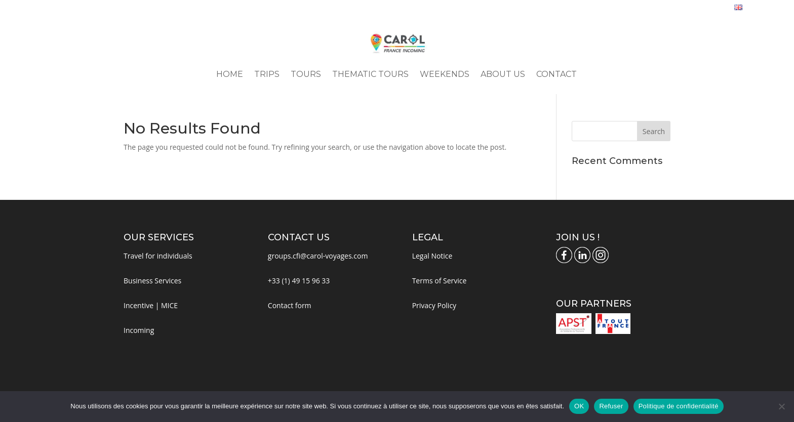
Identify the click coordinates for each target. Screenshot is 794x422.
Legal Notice (432, 256)
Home (229, 75)
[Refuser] (781, 406)
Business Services (152, 280)
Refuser (611, 406)
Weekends (444, 75)
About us (503, 75)
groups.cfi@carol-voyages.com (318, 256)
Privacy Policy (434, 305)
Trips (267, 75)
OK (579, 406)
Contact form (289, 305)
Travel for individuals (158, 256)
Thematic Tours (370, 75)
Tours (306, 75)
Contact (556, 75)
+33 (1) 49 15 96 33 (299, 280)
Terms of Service (439, 280)
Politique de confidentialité (679, 406)
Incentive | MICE (151, 305)
